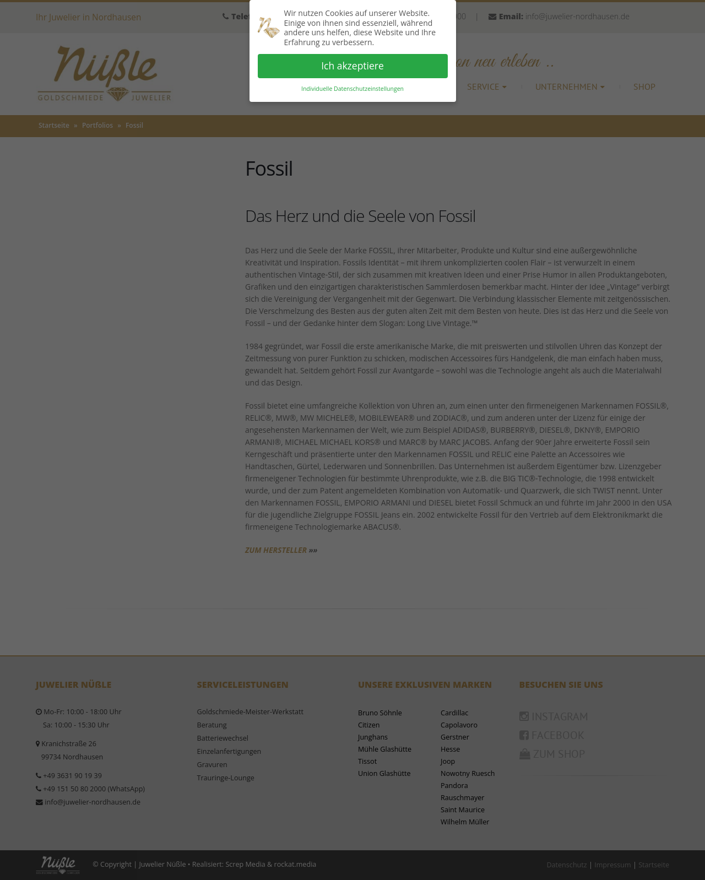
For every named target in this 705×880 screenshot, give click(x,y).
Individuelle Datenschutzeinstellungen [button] (352, 89)
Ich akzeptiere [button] (352, 65)
